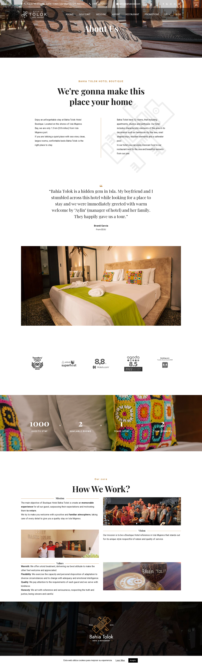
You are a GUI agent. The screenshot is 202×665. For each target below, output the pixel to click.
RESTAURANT (132, 14)
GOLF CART (84, 14)
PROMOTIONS (152, 14)
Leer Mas (120, 660)
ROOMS (70, 14)
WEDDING (101, 14)
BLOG (178, 14)
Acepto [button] (133, 660)
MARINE (116, 14)
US (166, 14)
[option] (101, 208)
